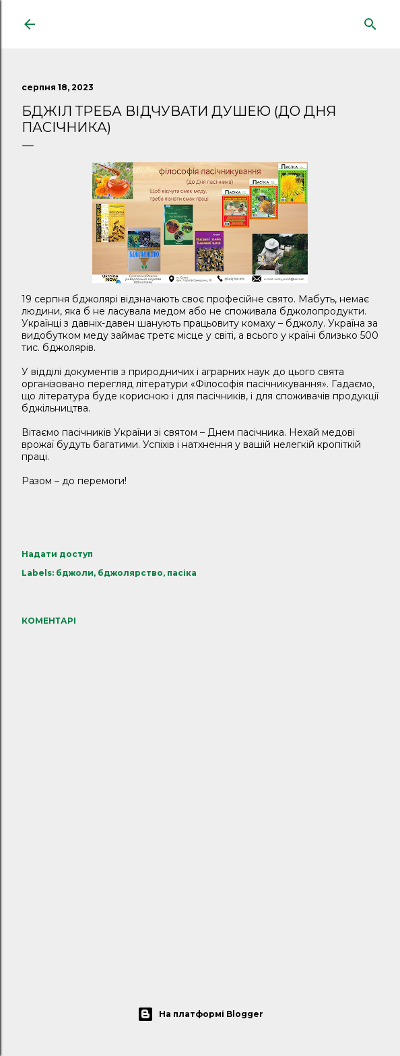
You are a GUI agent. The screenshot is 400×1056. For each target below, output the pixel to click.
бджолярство (130, 573)
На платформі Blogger (200, 1014)
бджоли (75, 573)
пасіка (182, 573)
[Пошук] (370, 21)
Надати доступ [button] (57, 554)
